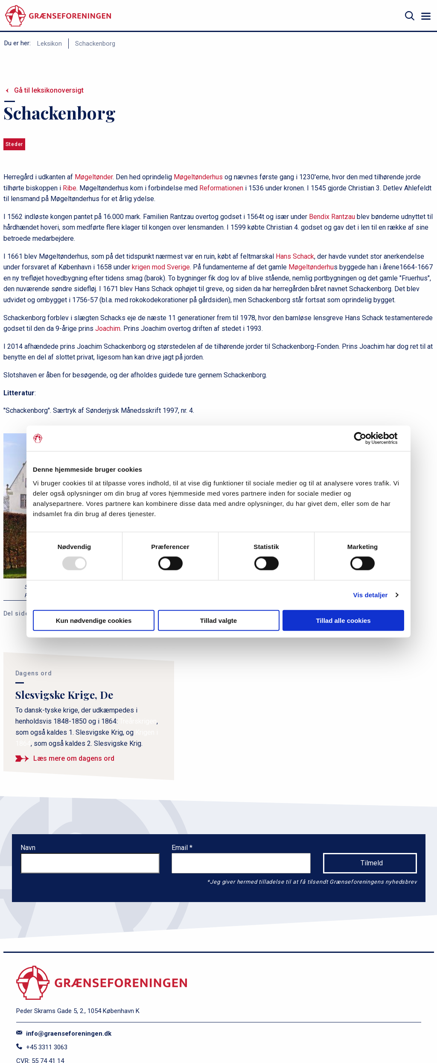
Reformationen (221, 188)
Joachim (107, 328)
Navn (27, 848)
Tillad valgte (218, 620)
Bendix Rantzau (332, 217)
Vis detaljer (370, 595)
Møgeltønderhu (311, 267)
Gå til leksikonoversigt (49, 90)
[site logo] (58, 16)
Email (180, 848)
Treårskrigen (138, 721)
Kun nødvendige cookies (94, 620)
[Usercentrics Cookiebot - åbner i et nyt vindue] (366, 438)
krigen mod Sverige (161, 267)
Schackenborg (95, 43)
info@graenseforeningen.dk (63, 1033)
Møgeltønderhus (198, 177)
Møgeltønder (94, 177)
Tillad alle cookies (343, 620)
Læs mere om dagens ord (73, 758)
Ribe (69, 188)
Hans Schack (295, 256)
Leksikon (49, 43)
